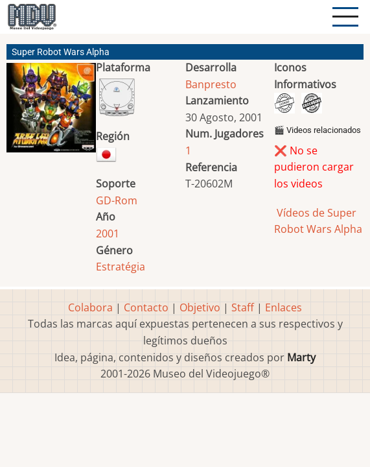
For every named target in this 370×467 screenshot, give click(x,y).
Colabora (90, 307)
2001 (107, 233)
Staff (242, 307)
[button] (51, 113)
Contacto (146, 307)
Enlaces (283, 307)
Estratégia (120, 266)
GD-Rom (116, 200)
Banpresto (211, 84)
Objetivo (199, 307)
